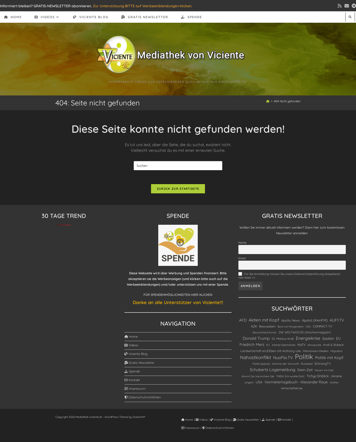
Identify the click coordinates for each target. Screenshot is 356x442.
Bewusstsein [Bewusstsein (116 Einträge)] (267, 326)
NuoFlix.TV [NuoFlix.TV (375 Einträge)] (283, 357)
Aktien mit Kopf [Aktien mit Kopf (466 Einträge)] (264, 320)
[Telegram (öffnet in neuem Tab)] (353, 6)
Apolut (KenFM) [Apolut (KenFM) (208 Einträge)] (315, 320)
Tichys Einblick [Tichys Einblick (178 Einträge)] (318, 376)
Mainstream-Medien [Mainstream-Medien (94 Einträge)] (316, 351)
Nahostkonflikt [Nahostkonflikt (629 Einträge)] (255, 357)
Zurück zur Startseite (178, 188)
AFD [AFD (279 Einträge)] (243, 320)
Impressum (135, 389)
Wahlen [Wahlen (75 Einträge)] (334, 382)
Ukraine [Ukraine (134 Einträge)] (336, 376)
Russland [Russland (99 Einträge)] (306, 363)
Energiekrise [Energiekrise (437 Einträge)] (308, 338)
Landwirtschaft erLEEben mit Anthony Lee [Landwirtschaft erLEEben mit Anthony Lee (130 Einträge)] (270, 351)
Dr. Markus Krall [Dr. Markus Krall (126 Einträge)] (283, 338)
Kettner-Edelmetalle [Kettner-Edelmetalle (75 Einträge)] (283, 345)
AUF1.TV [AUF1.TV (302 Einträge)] (337, 320)
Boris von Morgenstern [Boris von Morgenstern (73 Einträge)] (291, 326)
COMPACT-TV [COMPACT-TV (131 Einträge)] (322, 326)
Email (242, 258)
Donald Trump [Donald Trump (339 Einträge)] (256, 338)
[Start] (267, 101)
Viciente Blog (136, 354)
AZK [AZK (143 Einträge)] (254, 326)
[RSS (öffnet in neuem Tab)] (339, 6)
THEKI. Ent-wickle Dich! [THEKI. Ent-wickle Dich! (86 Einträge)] (290, 376)
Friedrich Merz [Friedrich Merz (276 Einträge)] (252, 344)
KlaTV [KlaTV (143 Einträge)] (301, 345)
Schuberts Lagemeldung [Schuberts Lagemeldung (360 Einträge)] (272, 369)
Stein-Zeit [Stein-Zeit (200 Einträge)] (305, 370)
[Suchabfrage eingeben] (178, 165)
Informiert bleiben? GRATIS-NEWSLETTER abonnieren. (46, 6)
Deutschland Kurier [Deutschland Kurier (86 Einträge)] (264, 332)
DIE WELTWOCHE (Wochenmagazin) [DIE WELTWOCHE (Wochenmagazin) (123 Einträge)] (305, 332)
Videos (131, 345)
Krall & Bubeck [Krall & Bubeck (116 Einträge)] (333, 345)
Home (131, 337)
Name (242, 242)
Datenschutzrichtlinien (142, 397)
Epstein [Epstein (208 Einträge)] (328, 338)
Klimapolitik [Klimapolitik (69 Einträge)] (314, 345)
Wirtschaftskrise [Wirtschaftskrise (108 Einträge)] (291, 388)
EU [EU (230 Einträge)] (338, 338)
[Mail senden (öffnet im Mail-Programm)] (346, 6)
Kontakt (132, 380)
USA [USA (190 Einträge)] (259, 382)
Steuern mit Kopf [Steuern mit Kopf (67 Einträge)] (324, 370)
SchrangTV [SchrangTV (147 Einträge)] (322, 364)
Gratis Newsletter (139, 363)
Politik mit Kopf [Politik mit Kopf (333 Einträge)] (329, 357)
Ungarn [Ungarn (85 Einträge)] (249, 382)
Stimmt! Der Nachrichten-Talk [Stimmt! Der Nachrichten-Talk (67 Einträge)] (257, 376)
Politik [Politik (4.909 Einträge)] (304, 357)
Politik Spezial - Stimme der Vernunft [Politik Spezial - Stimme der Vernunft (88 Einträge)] (275, 363)
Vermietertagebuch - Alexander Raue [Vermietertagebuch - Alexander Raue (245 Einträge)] (296, 382)
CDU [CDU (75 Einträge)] (308, 326)
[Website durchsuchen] (350, 17)
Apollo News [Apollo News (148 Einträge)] (290, 320)
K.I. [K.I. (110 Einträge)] (268, 345)
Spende (132, 371)
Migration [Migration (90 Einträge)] (337, 351)
